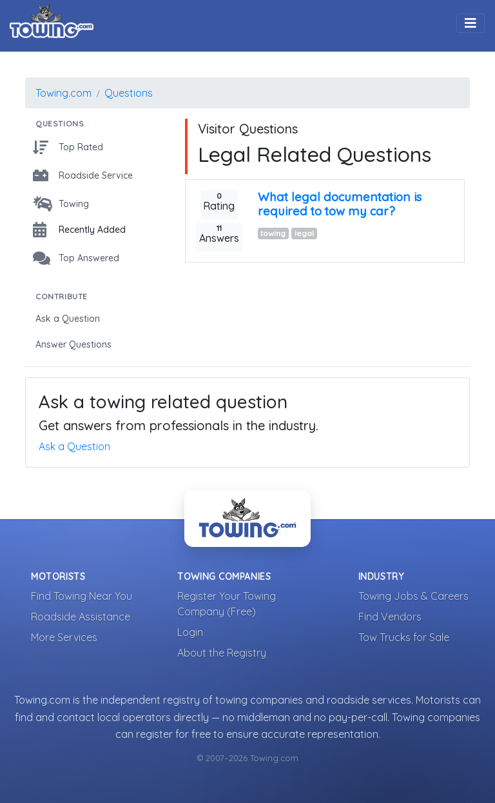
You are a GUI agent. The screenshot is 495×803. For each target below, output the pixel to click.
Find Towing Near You (81, 596)
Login (190, 632)
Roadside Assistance (80, 616)
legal (304, 233)
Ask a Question (74, 446)
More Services (64, 637)
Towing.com (63, 92)
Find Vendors (390, 616)
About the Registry (221, 652)
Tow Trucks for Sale (403, 637)
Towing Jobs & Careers (413, 596)
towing (273, 233)
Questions (128, 92)
